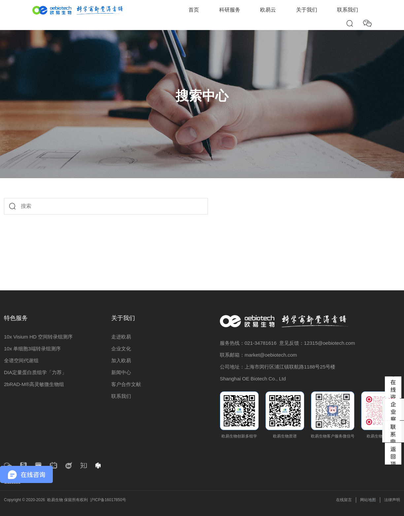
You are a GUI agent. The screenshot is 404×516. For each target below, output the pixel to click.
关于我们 (306, 10)
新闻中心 (121, 372)
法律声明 (392, 500)
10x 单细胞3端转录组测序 (32, 348)
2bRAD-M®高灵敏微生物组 (34, 384)
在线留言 (344, 500)
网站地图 (368, 500)
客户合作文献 (126, 384)
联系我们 (347, 10)
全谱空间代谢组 (21, 360)
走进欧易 (121, 336)
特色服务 (16, 318)
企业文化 (121, 348)
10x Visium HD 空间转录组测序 (38, 336)
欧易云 (268, 10)
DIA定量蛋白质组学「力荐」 (35, 372)
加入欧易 (121, 360)
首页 (193, 10)
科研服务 (229, 10)
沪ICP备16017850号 (108, 500)
